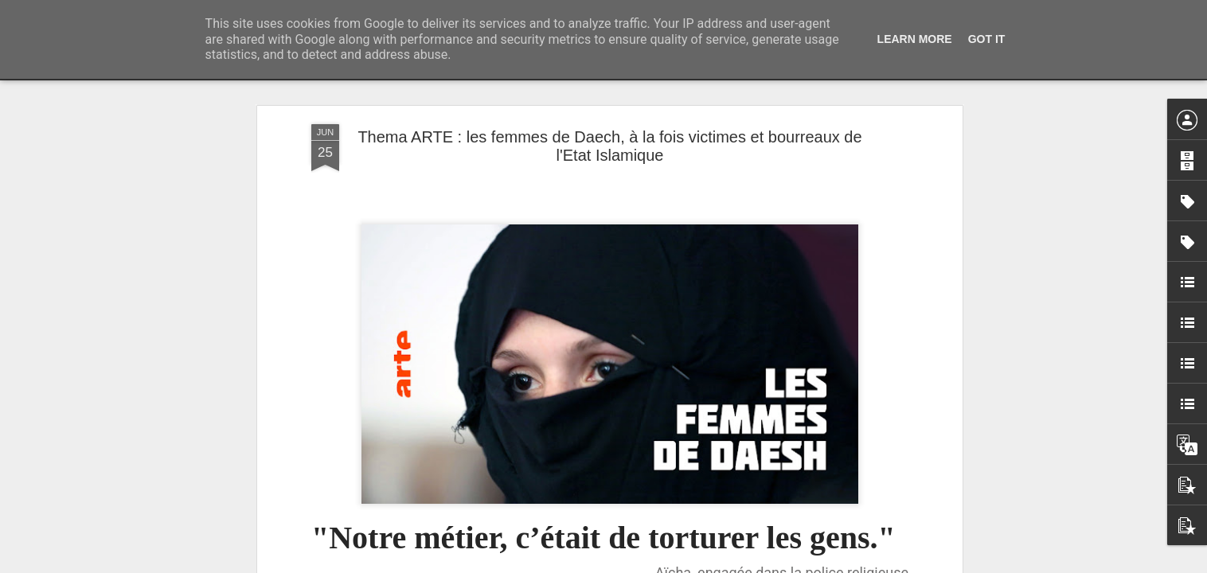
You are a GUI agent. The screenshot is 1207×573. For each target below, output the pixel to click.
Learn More (914, 39)
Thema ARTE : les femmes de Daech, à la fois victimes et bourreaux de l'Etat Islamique (609, 146)
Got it (987, 39)
